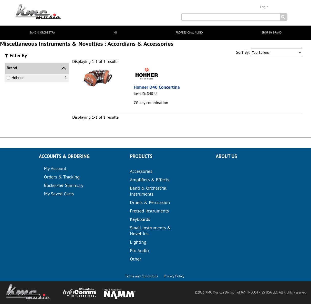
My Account (55, 168)
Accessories (141, 171)
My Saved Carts (59, 194)
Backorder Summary (63, 185)
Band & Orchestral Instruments (148, 191)
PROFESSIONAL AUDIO (189, 32)
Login (264, 7)
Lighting (138, 242)
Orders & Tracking (62, 177)
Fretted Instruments (149, 211)
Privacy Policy (174, 276)
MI (115, 32)
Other (135, 259)
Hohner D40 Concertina (157, 87)
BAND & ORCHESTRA (42, 32)
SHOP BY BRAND (272, 32)
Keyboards (140, 219)
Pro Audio (139, 250)
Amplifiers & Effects (149, 180)
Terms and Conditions (141, 276)
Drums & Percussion (150, 202)
